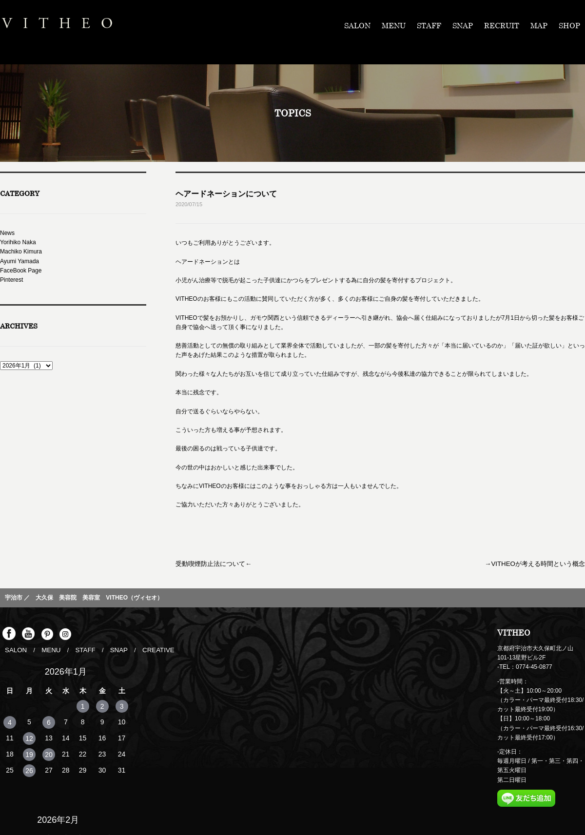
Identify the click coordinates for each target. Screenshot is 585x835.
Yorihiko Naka (18, 242)
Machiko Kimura (21, 251)
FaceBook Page (20, 270)
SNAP (462, 25)
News (7, 233)
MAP (538, 25)
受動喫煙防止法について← (211, 563)
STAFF (429, 25)
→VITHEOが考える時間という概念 (539, 563)
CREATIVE (149, 648)
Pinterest (11, 279)
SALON (357, 25)
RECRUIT (501, 25)
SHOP (569, 25)
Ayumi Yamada (19, 261)
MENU (394, 25)
